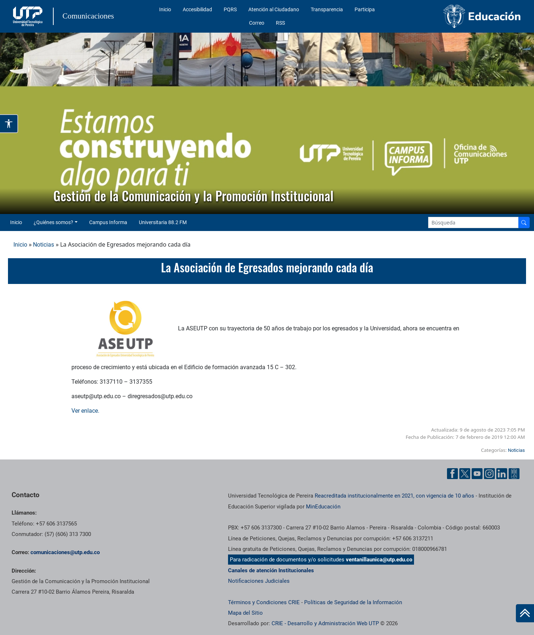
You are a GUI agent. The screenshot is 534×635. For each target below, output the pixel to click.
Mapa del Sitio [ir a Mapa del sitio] (245, 613)
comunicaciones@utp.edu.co (65, 552)
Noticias (43, 244)
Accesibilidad (197, 9)
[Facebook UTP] (452, 473)
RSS (280, 23)
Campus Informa (108, 222)
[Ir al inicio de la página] (525, 613)
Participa (365, 9)
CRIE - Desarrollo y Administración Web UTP (325, 623)
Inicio (165, 9)
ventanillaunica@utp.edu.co (379, 559)
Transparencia (327, 9)
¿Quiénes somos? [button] (53, 222)
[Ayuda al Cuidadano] (514, 473)
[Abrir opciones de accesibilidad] (9, 123)
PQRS (230, 9)
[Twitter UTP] (464, 473)
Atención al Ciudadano (273, 9)
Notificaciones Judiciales (259, 581)
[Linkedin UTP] (501, 473)
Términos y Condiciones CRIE (264, 602)
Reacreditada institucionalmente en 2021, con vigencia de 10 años (394, 495)
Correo (256, 23)
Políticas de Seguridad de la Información (353, 602)
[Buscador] (524, 222)
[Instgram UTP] (489, 473)
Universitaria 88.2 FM (163, 222)
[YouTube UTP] (477, 473)
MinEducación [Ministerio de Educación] (323, 506)
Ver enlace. (85, 410)
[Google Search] (473, 222)
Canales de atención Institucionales (271, 570)
